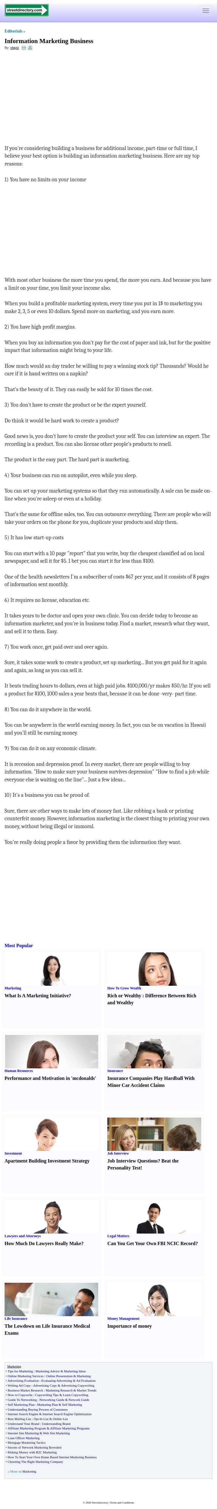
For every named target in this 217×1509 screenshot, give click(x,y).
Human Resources (19, 1071)
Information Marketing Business (49, 41)
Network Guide (78, 1399)
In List (44, 1419)
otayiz (14, 48)
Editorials (13, 31)
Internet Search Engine (23, 1414)
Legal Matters (118, 1236)
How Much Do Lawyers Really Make (43, 1243)
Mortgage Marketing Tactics (26, 1442)
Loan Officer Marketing (23, 1438)
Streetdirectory (100, 1502)
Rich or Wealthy (124, 995)
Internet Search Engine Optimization (67, 1414)
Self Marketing (72, 1404)
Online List (60, 1419)
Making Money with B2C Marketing (32, 1452)
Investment (13, 1153)
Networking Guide (51, 1399)
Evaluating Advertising (56, 1380)
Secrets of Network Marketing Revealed (34, 1447)
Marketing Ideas (75, 1371)
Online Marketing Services (26, 1376)
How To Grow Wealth (124, 988)
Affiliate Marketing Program (27, 1428)
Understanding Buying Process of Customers (38, 1409)
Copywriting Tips (46, 1395)
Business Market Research (25, 1390)
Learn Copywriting (75, 1395)
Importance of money (129, 1326)
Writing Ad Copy (19, 1385)
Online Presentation (59, 1376)
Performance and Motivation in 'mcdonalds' (50, 1078)
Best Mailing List (19, 1419)
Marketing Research (59, 1390)
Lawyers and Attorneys (23, 1236)
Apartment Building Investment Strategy (47, 1160)
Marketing (13, 988)
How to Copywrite (20, 1395)
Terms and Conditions (122, 1502)
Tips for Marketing (20, 1371)
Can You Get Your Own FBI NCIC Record (151, 1243)
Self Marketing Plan (21, 1404)
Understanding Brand (56, 1423)
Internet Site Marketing (23, 1433)
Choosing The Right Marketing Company (35, 1461)
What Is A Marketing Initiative (37, 995)
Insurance (115, 1071)
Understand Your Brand (23, 1423)
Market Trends (86, 1390)
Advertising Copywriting (77, 1385)
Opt (36, 1419)
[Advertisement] (54, 99)
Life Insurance (16, 1318)
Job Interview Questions (132, 1160)
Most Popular (19, 945)
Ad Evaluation (85, 1380)
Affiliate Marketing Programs (70, 1428)
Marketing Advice (47, 1371)
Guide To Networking (22, 1399)
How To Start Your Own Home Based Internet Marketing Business (52, 1457)
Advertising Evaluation (23, 1380)
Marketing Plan (47, 1404)
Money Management (123, 1318)
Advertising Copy (45, 1385)
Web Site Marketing (56, 1433)
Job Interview (118, 1153)
